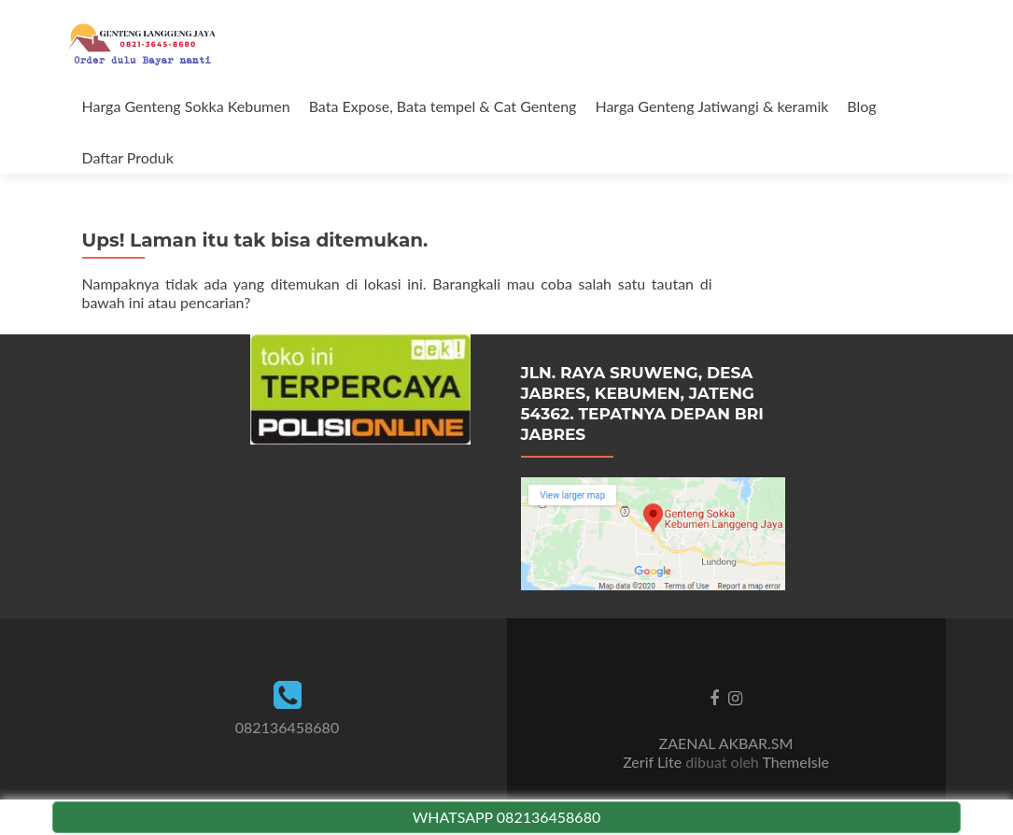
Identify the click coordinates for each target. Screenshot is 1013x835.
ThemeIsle (795, 762)
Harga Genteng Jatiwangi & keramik (711, 106)
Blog (861, 106)
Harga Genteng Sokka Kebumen (186, 106)
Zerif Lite (654, 762)
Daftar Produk (128, 157)
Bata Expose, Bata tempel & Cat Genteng (443, 106)
